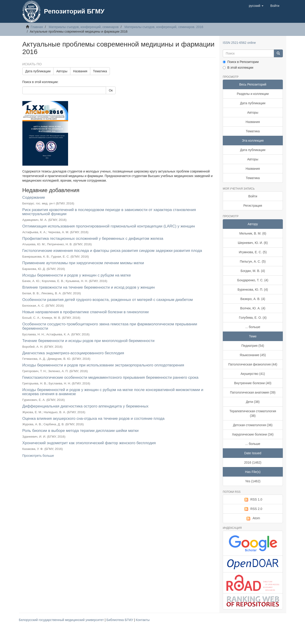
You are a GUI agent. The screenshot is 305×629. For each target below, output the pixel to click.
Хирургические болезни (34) (252, 434)
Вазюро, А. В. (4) (252, 299)
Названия (80, 71)
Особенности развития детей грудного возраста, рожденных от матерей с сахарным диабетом (107, 300)
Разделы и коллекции (253, 94)
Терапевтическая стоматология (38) (252, 413)
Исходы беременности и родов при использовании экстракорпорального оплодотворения (103, 365)
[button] (256, 5)
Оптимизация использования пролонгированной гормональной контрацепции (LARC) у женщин (108, 226)
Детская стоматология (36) (253, 425)
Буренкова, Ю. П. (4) (253, 289)
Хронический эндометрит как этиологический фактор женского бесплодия (89, 443)
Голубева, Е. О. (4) (253, 317)
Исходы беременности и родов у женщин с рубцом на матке (76, 275)
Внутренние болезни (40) (252, 383)
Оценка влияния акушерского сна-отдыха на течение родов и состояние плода (93, 418)
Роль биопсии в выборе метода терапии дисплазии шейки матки (80, 430)
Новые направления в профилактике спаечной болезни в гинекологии (85, 312)
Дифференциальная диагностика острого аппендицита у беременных (85, 406)
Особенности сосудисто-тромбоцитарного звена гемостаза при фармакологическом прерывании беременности (109, 326)
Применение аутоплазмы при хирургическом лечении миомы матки (83, 263)
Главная (37, 27)
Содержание (33, 197)
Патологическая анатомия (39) (253, 392)
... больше (252, 327)
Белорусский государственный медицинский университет (62, 620)
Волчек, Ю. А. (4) (252, 308)
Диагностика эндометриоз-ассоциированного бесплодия (73, 353)
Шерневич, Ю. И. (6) (253, 243)
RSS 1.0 (252, 500)
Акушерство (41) (253, 374)
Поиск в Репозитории (241, 62)
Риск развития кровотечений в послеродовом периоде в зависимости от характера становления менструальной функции (109, 212)
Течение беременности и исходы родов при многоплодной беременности (88, 341)
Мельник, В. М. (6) (252, 233)
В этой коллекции (238, 67)
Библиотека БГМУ (120, 620)
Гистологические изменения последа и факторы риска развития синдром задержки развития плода (112, 250)
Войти (252, 196)
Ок (111, 90)
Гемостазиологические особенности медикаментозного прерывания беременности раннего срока (110, 377)
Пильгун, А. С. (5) (253, 261)
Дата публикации (38, 71)
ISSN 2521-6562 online (239, 42)
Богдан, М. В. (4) (253, 271)
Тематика (100, 71)
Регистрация (252, 205)
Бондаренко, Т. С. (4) (252, 280)
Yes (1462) (252, 481)
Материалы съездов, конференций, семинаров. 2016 (164, 27)
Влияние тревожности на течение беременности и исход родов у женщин (88, 287)
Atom (252, 518)
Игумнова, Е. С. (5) (253, 252)
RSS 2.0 (252, 509)
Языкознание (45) (253, 355)
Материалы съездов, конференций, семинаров (84, 27)
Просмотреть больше (38, 455)
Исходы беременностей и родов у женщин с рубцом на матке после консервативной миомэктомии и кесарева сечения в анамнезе (112, 392)
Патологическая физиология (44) (252, 364)
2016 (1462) (252, 462)
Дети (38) (253, 402)
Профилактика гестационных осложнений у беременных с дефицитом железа (92, 238)
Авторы (61, 71)
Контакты (142, 620)
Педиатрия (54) (252, 345)
